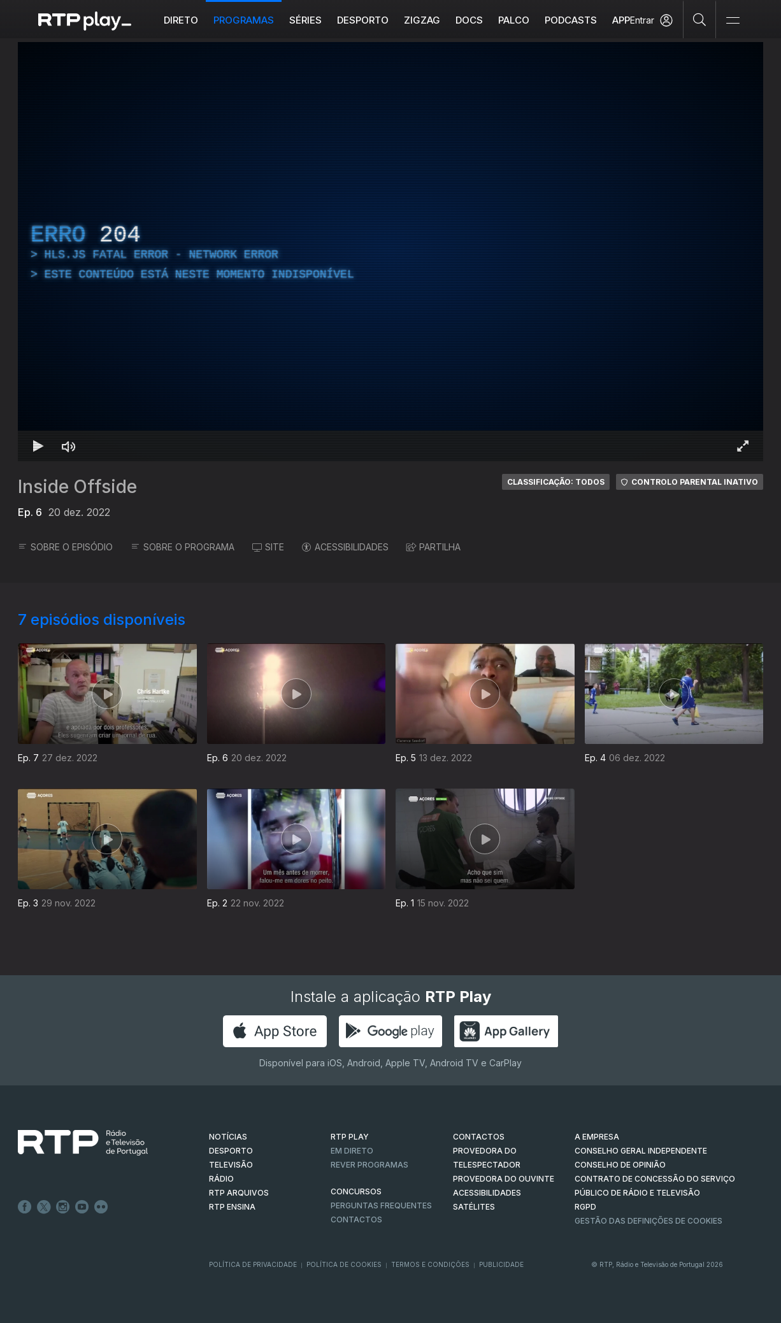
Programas (243, 20)
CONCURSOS (356, 1191)
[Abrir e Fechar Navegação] (732, 20)
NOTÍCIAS (228, 1136)
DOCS (469, 20)
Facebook (25, 1207)
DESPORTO (231, 1150)
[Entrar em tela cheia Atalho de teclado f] (742, 446)
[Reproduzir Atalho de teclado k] (38, 446)
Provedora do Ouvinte (503, 1179)
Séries (305, 20)
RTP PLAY (350, 1136)
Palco (513, 20)
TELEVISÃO (231, 1164)
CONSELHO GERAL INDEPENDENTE (641, 1150)
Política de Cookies (344, 1264)
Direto (181, 20)
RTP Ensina (232, 1207)
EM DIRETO (352, 1150)
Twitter (44, 1207)
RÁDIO (221, 1179)
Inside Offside (77, 486)
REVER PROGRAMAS (369, 1164)
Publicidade (501, 1264)
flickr (101, 1207)
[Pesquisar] (700, 19)
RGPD (585, 1207)
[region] (390, 251)
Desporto (363, 20)
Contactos (356, 1219)
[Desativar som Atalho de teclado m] (69, 446)
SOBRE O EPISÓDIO (65, 546)
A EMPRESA (597, 1136)
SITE (268, 546)
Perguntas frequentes (381, 1205)
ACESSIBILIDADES (345, 546)
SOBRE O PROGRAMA (182, 546)
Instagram (63, 1207)
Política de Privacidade (253, 1264)
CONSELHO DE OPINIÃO (620, 1164)
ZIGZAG (422, 20)
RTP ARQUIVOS (239, 1193)
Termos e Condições (430, 1264)
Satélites (474, 1207)
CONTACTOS (479, 1136)
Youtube (82, 1207)
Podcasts (571, 20)
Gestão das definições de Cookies (648, 1221)
